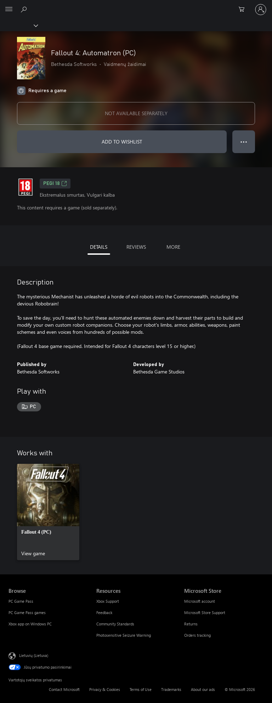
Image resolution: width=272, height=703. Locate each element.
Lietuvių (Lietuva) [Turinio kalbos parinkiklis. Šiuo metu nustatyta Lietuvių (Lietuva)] (33, 655)
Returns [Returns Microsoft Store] (191, 624)
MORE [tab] (173, 246)
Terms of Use (141, 689)
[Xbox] (18, 25)
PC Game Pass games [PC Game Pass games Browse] (27, 612)
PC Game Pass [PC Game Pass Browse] (20, 601)
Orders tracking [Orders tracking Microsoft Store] (197, 635)
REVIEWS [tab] (136, 246)
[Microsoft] (135, 5)
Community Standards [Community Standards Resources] (115, 624)
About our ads (203, 689)
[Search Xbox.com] (25, 9)
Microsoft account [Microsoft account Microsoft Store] (199, 601)
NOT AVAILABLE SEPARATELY (136, 113)
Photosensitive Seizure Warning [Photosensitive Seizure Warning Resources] (123, 635)
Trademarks (171, 689)
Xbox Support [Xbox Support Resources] (107, 601)
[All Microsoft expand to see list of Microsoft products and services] (8, 9)
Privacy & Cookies (104, 689)
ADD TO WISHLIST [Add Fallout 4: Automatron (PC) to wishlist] (122, 141)
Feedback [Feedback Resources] (104, 612)
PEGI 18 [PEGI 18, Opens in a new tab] (55, 183)
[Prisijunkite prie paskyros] (260, 9)
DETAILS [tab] (98, 246)
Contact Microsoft (64, 689)
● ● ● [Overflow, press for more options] (243, 142)
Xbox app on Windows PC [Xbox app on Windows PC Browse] (30, 624)
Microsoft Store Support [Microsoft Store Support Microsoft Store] (204, 612)
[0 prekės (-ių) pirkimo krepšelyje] (243, 9)
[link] (48, 512)
